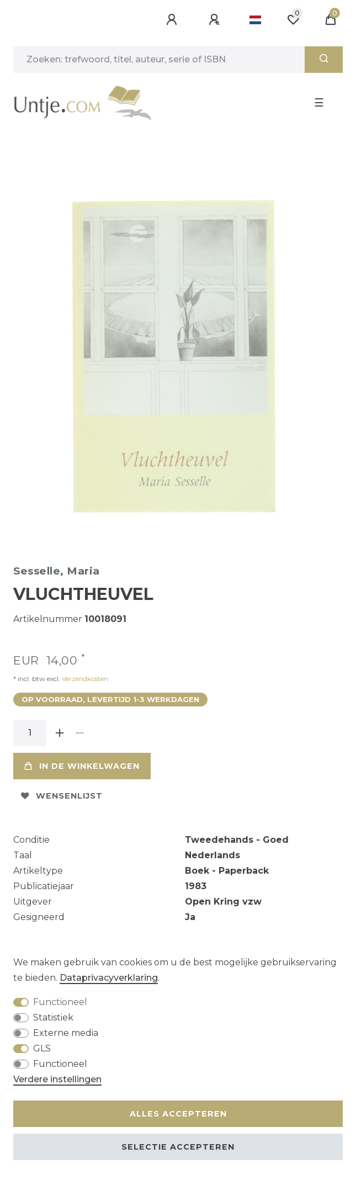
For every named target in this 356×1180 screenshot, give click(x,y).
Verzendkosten (84, 678)
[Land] (255, 20)
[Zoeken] (324, 59)
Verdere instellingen (57, 1079)
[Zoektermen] (159, 59)
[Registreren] (215, 19)
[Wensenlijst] (293, 20)
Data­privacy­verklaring (109, 977)
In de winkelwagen (82, 766)
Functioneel (60, 1002)
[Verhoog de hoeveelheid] (60, 733)
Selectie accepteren (178, 1147)
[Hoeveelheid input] (29, 733)
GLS (42, 1048)
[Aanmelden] (173, 19)
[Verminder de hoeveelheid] (79, 733)
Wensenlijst (62, 796)
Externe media (65, 1033)
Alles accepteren (178, 1114)
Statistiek (53, 1017)
